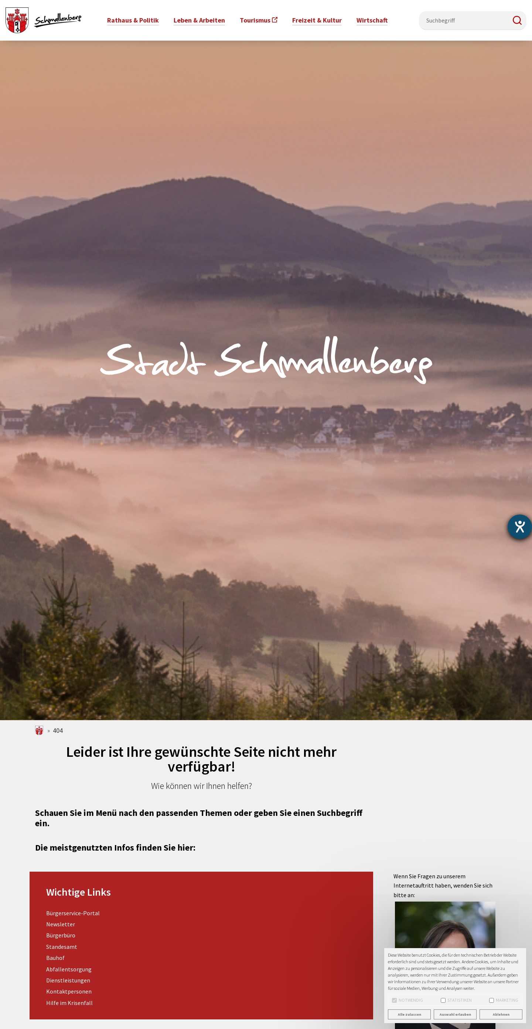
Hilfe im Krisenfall (69, 1002)
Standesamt (61, 946)
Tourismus (255, 20)
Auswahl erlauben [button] (455, 1014)
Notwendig (407, 1000)
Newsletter (60, 924)
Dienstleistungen (68, 980)
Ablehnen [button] (501, 1014)
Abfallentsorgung (69, 969)
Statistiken (456, 1000)
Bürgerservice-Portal (73, 913)
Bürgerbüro (60, 935)
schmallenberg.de (39, 730)
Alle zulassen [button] (409, 1014)
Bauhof (55, 957)
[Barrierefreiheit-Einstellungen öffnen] (520, 526)
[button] (517, 20)
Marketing (503, 1000)
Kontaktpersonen (69, 991)
